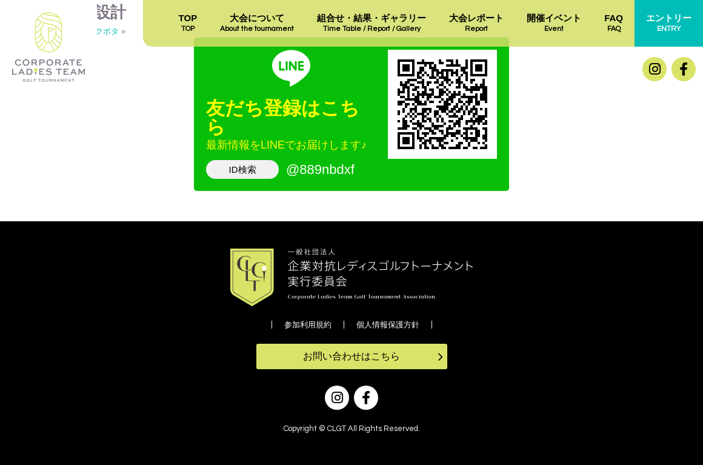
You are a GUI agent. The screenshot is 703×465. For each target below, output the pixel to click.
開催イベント (554, 24)
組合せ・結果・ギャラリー (371, 24)
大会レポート (476, 24)
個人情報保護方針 (387, 325)
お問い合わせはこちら (351, 356)
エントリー (668, 24)
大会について (257, 24)
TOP (188, 24)
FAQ (613, 24)
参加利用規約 (308, 325)
